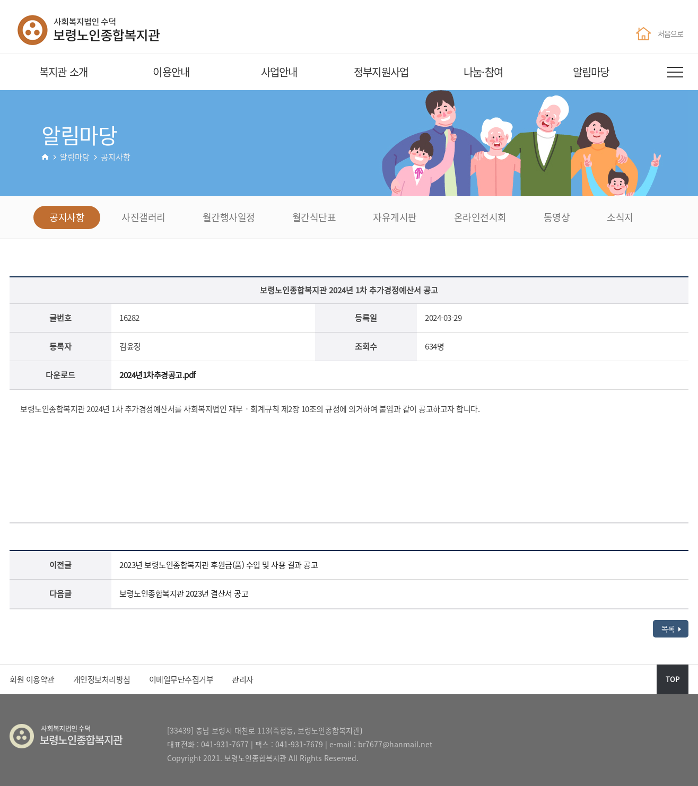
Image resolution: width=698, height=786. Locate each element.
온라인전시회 (480, 217)
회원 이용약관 (32, 679)
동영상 (557, 217)
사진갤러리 (143, 217)
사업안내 (279, 72)
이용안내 (171, 72)
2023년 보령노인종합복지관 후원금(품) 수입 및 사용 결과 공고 (218, 565)
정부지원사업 (381, 72)
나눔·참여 (483, 72)
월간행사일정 (229, 217)
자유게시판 (395, 217)
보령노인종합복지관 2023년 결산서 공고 (183, 593)
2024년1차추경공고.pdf (157, 375)
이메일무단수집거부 (181, 679)
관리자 (243, 679)
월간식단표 (314, 217)
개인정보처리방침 (101, 679)
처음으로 (659, 33)
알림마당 (591, 72)
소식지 (620, 217)
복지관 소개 (63, 72)
